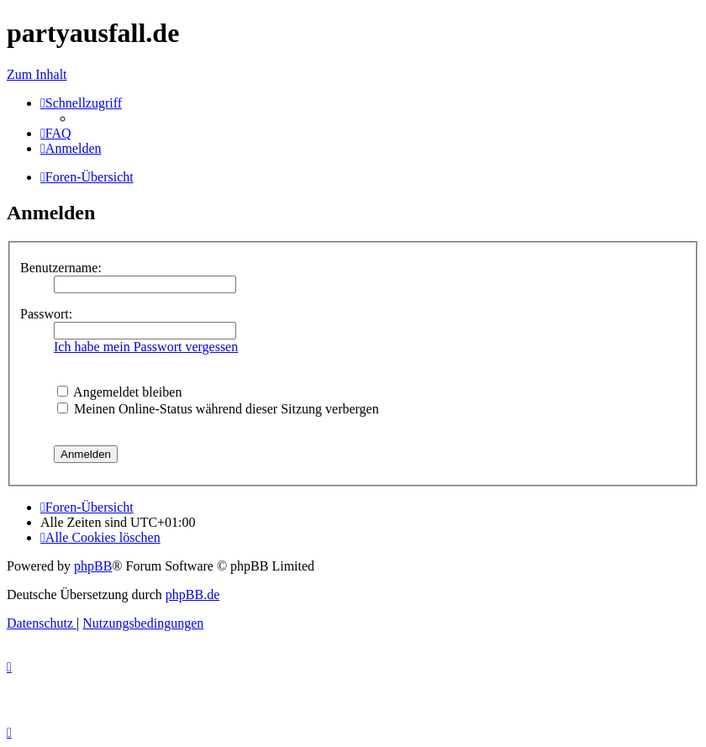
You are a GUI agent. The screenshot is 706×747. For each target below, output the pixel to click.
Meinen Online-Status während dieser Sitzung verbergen (218, 409)
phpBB (93, 566)
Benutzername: (61, 267)
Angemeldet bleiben (119, 392)
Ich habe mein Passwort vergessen (146, 346)
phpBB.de (192, 594)
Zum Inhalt (37, 74)
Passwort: (46, 314)
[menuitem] (55, 133)
